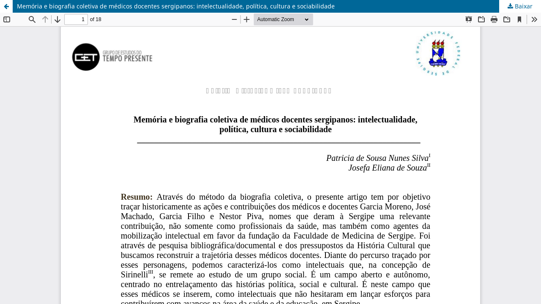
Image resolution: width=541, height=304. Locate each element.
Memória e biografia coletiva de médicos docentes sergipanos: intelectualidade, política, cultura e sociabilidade (176, 6)
